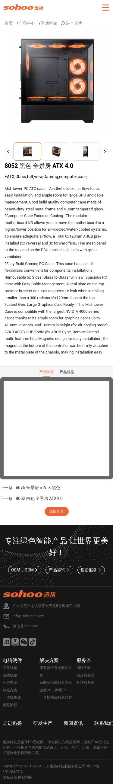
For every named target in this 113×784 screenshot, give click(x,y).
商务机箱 (10, 668)
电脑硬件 (12, 660)
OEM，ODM (25, 570)
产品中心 (26, 23)
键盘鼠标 (10, 705)
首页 (9, 23)
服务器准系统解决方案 (55, 671)
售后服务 (91, 570)
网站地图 (25, 777)
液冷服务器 (86, 675)
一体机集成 (12, 697)
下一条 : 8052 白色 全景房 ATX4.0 (31, 498)
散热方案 (10, 690)
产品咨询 (59, 570)
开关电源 (10, 682)
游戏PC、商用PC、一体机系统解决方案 (55, 694)
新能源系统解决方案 (55, 682)
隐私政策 (10, 777)
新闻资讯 (73, 723)
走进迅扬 (12, 723)
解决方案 (49, 660)
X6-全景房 (73, 23)
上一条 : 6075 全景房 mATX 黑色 (30, 487)
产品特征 (46, 372)
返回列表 (56, 511)
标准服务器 (86, 682)
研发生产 (42, 723)
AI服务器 (84, 668)
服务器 (84, 660)
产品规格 (67, 372)
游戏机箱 (49, 23)
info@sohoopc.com (28, 616)
